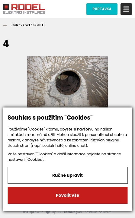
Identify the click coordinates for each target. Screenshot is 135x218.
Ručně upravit (67, 175)
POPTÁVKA (101, 9)
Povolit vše (67, 195)
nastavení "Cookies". (26, 159)
